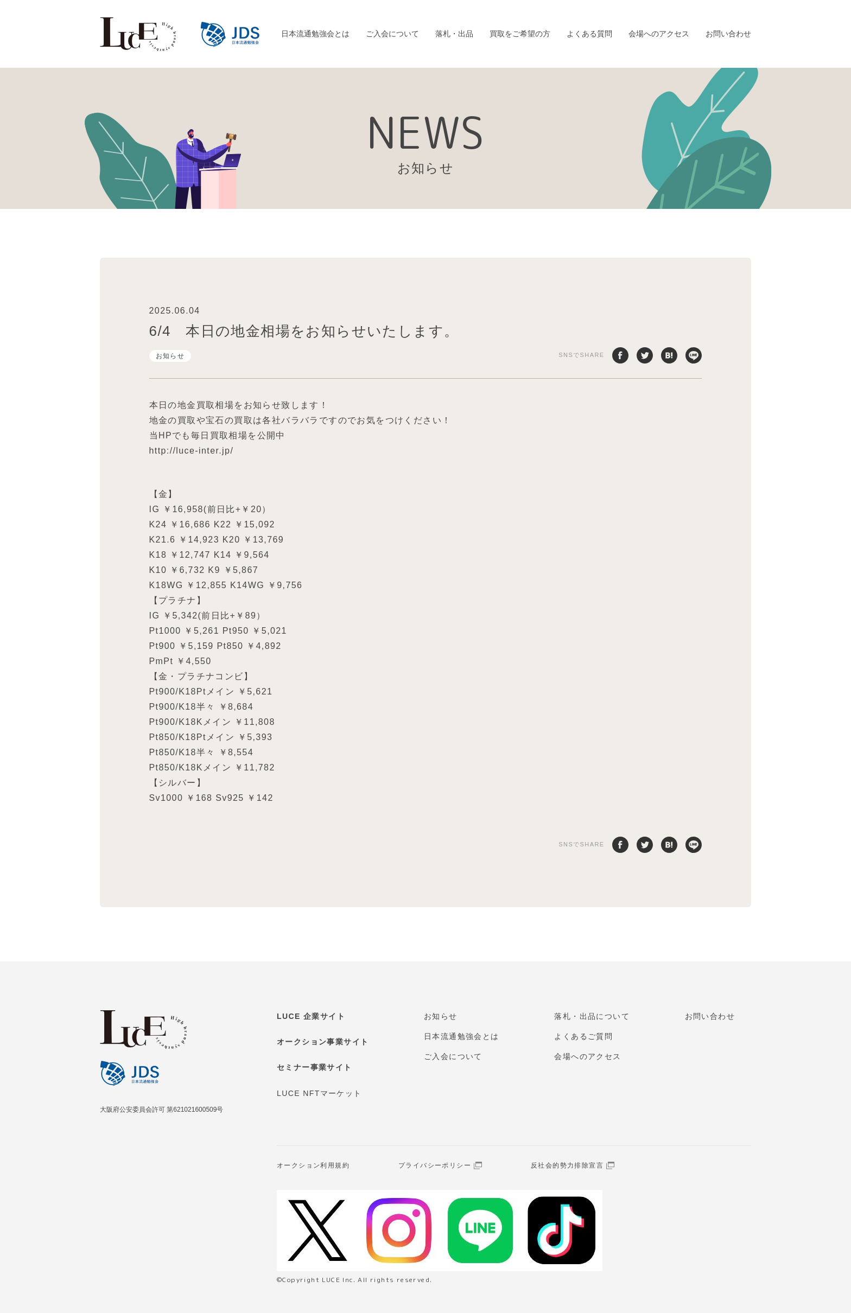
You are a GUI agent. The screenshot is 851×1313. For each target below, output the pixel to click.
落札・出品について (592, 1016)
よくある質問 (589, 33)
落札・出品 (454, 33)
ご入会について (392, 33)
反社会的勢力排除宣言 (567, 1165)
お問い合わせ (728, 33)
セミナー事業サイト (314, 1067)
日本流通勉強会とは (315, 33)
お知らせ (170, 356)
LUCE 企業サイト (311, 1016)
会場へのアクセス (658, 33)
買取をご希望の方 (520, 33)
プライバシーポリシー (434, 1165)
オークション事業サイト (323, 1041)
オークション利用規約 (313, 1165)
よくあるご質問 (583, 1036)
